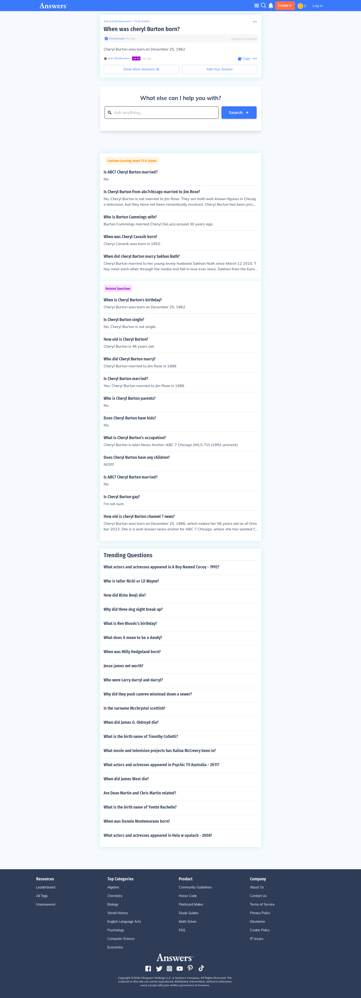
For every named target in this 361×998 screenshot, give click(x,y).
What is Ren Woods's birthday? (130, 623)
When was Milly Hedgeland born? (132, 651)
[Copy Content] (244, 58)
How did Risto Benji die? (125, 595)
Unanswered (45, 904)
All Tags (42, 896)
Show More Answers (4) (141, 69)
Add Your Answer (220, 69)
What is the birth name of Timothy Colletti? (141, 736)
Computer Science (121, 939)
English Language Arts (124, 921)
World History (117, 913)
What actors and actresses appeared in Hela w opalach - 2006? (158, 835)
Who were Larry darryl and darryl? (133, 680)
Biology (112, 904)
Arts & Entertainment (117, 21)
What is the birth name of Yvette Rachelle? (140, 807)
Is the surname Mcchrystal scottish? (134, 708)
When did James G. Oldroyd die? (131, 722)
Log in (318, 5)
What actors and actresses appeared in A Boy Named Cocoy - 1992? (161, 567)
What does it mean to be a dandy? (133, 637)
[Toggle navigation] (256, 5)
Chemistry (114, 896)
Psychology (115, 930)
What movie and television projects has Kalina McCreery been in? (160, 750)
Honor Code (188, 896)
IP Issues (256, 939)
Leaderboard (45, 887)
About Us (257, 887)
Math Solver (188, 921)
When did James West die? (126, 778)
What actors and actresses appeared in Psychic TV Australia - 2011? (161, 764)
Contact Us (258, 896)
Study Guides (188, 913)
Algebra (113, 887)
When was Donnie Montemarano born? (137, 821)
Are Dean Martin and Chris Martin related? (140, 793)
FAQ (182, 930)
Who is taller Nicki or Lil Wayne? (131, 581)
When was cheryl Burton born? (142, 29)
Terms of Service (262, 904)
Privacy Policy (260, 913)
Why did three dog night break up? (133, 609)
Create (285, 5)
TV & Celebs (142, 21)
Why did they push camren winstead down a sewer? (148, 694)
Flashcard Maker (191, 904)
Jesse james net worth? (123, 665)
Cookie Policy (260, 930)
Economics (115, 947)
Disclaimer (257, 921)
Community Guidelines (195, 887)
